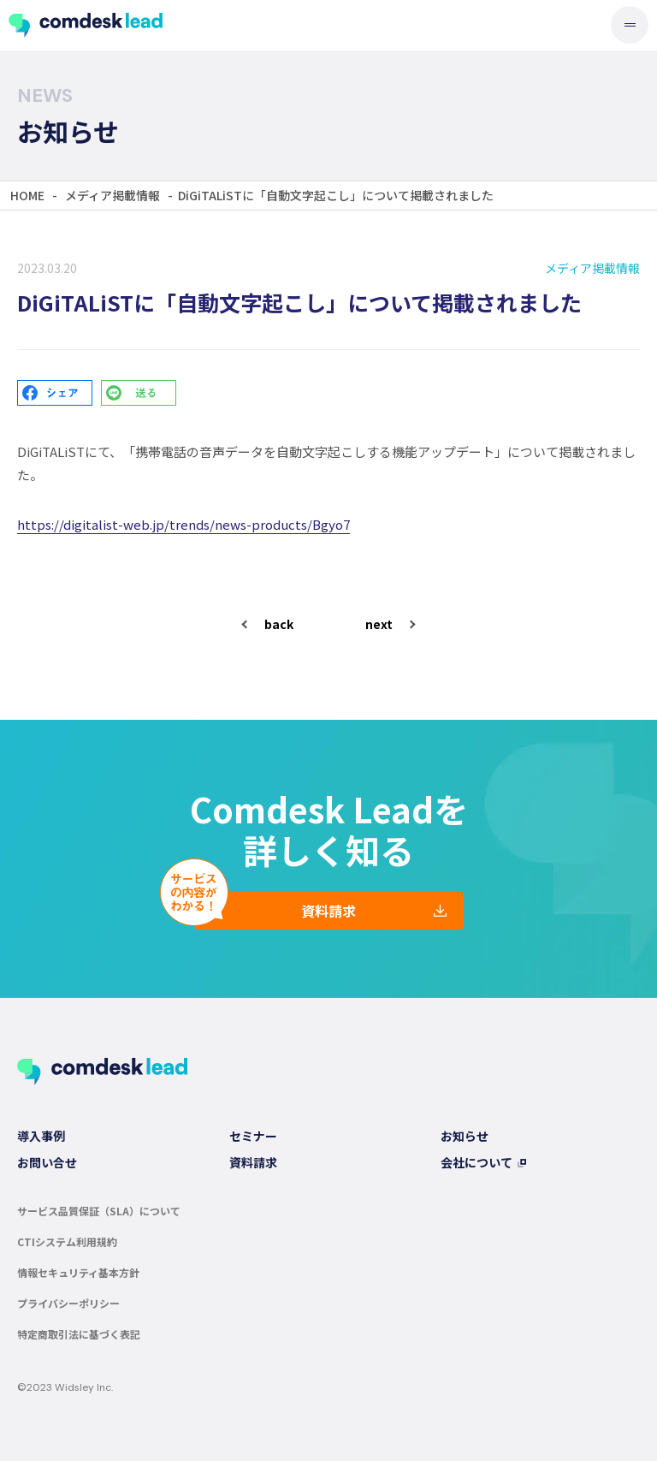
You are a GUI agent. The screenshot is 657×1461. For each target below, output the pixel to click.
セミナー (253, 1135)
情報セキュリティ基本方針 (78, 1272)
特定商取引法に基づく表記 (78, 1334)
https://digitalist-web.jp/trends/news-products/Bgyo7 (183, 524)
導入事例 (41, 1135)
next (379, 624)
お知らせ (464, 1135)
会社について (476, 1162)
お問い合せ (47, 1162)
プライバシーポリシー (68, 1303)
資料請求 (328, 910)
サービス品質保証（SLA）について (99, 1210)
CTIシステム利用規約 (67, 1241)
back (278, 624)
